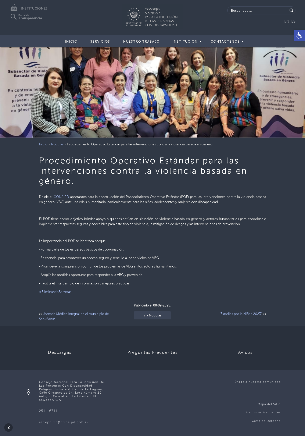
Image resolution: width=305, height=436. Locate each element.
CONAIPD (61, 197)
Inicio (71, 41)
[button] (299, 35)
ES (293, 21)
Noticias (57, 144)
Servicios (100, 41)
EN (286, 21)
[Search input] (259, 10)
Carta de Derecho (266, 421)
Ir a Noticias (152, 315)
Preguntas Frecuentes (263, 412)
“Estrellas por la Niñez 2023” (240, 314)
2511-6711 (48, 411)
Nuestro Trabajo (141, 41)
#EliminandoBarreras (55, 292)
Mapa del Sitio (269, 404)
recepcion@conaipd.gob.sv (64, 422)
